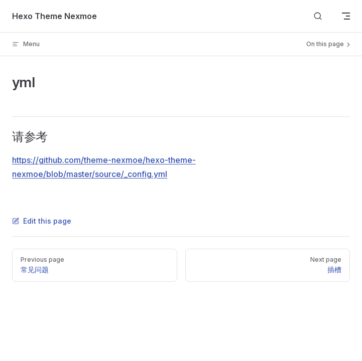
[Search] (318, 16)
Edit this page (41, 221)
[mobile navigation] (346, 16)
